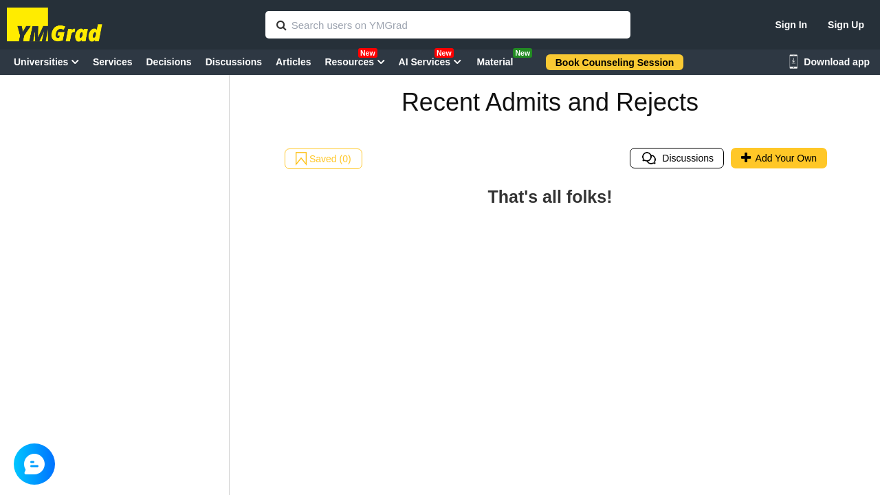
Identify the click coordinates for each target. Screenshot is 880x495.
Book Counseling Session (615, 62)
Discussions (677, 158)
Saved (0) (323, 159)
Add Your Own (779, 158)
